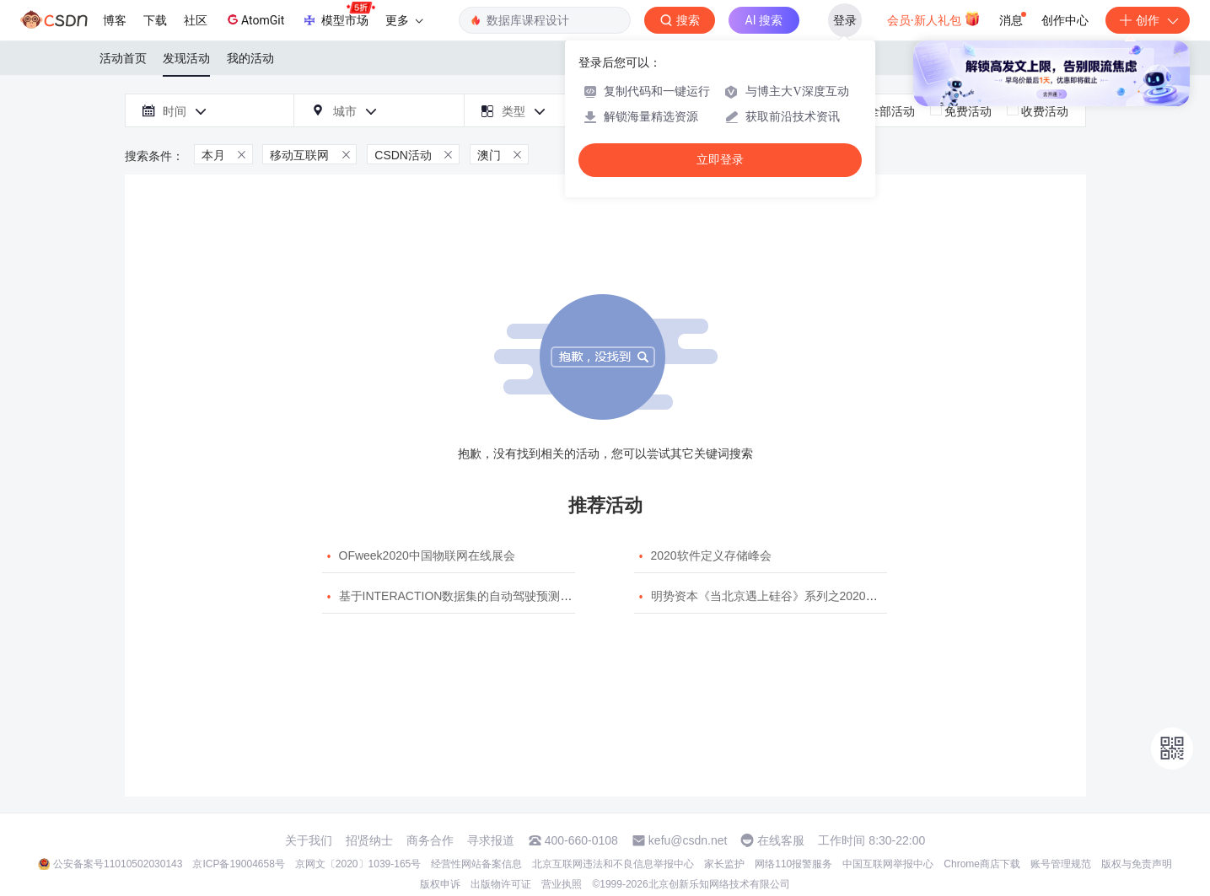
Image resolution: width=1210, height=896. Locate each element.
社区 (195, 20)
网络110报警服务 (793, 864)
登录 (845, 20)
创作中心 (1065, 20)
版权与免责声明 (1136, 864)
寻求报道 (490, 840)
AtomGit (254, 19)
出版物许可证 (501, 884)
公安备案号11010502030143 (117, 864)
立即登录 (720, 159)
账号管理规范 (1060, 864)
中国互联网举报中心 (887, 864)
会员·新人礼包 (934, 18)
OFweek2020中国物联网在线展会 (427, 555)
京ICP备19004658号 (238, 864)
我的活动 (250, 58)
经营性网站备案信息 (476, 864)
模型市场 (338, 15)
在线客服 (780, 840)
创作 (1147, 20)
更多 (403, 20)
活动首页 (123, 58)
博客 (114, 20)
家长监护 (724, 864)
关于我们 (308, 840)
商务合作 (430, 840)
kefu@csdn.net (688, 840)
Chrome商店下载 (982, 864)
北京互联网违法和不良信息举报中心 (613, 864)
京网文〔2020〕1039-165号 (358, 864)
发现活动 (186, 58)
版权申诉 (440, 884)
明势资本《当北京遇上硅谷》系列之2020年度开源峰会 (794, 596)
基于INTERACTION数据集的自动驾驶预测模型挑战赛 (479, 596)
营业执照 (561, 884)
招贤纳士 (369, 840)
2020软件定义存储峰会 (711, 555)
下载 (155, 20)
